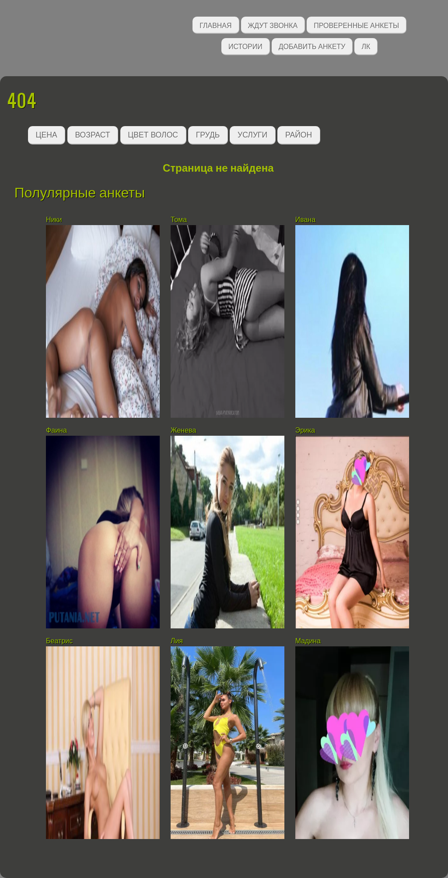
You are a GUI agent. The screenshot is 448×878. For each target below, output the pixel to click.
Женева (183, 430)
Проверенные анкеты (356, 25)
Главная (215, 25)
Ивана (305, 219)
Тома (179, 219)
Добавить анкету (312, 46)
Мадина (308, 641)
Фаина (56, 430)
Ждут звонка (273, 25)
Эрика (305, 430)
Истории (245, 46)
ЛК (365, 46)
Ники (54, 219)
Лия (177, 641)
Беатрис (59, 641)
